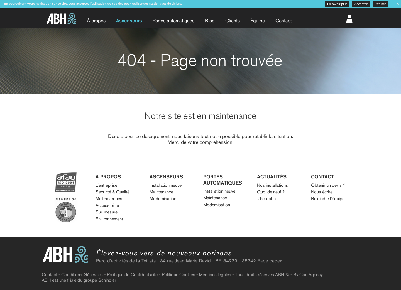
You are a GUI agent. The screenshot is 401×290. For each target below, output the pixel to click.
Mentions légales (215, 274)
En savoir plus (337, 4)
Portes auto (173, 20)
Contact (283, 20)
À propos (96, 20)
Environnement (109, 219)
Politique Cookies (178, 274)
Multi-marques (109, 198)
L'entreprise (106, 185)
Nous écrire (321, 192)
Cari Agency (310, 274)
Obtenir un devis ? (328, 185)
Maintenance (161, 192)
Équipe (257, 20)
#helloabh (266, 198)
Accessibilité (107, 205)
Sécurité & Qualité (112, 192)
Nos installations (272, 185)
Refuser (380, 4)
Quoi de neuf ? (271, 192)
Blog (210, 20)
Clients (232, 20)
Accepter (361, 4)
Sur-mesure (107, 212)
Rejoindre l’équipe (327, 198)
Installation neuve (166, 185)
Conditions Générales (82, 274)
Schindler (107, 280)
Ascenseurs (129, 20)
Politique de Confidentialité (132, 274)
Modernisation (163, 198)
